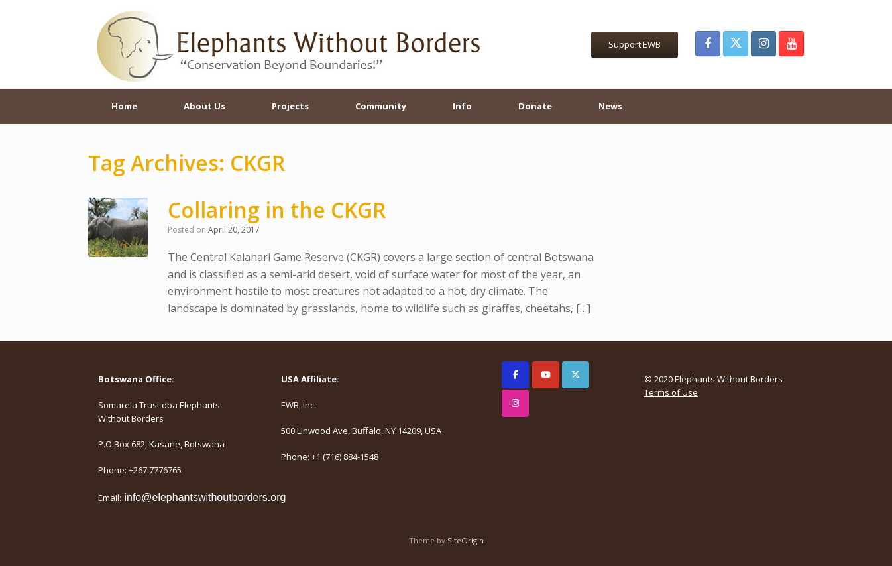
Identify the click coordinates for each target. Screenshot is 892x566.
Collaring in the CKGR (277, 210)
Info (462, 106)
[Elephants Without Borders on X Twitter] (575, 374)
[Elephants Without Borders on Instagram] (515, 403)
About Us (204, 106)
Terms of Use (671, 392)
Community (380, 106)
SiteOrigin (465, 540)
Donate (535, 106)
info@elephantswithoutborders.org (205, 497)
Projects (290, 106)
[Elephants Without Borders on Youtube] (545, 374)
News (610, 106)
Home (124, 106)
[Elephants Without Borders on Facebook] (515, 374)
